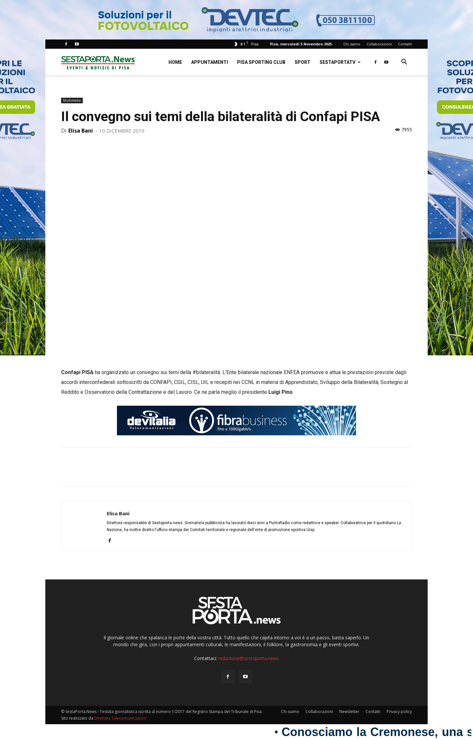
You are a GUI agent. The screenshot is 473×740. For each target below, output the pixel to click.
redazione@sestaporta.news (248, 658)
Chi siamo (351, 43)
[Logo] (98, 62)
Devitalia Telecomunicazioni (120, 718)
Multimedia (72, 100)
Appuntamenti (209, 62)
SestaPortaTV (340, 62)
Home (175, 62)
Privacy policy (399, 711)
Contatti (405, 43)
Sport (302, 62)
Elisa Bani (80, 130)
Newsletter (349, 711)
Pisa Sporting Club (261, 62)
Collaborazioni (379, 43)
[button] (404, 63)
